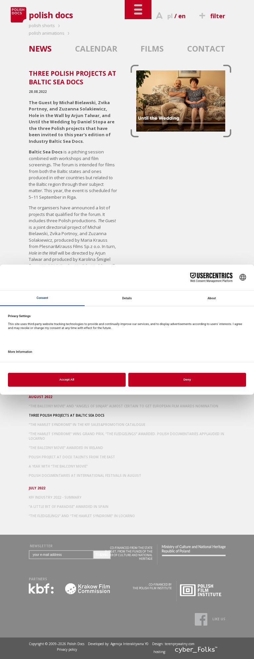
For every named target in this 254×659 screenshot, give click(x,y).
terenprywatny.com (179, 643)
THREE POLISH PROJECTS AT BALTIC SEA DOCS (67, 415)
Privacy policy (67, 649)
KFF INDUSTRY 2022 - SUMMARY (55, 497)
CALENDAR (96, 48)
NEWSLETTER (41, 546)
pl (170, 16)
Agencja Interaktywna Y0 (129, 643)
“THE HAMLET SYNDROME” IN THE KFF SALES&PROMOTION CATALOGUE (87, 424)
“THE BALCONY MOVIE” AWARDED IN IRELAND (66, 447)
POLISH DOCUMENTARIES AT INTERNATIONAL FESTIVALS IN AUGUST (85, 475)
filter (211, 16)
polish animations (50, 33)
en (182, 16)
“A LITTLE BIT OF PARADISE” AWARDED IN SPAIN (68, 506)
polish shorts (45, 25)
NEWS (40, 48)
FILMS (152, 48)
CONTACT (206, 48)
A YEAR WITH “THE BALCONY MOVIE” (58, 466)
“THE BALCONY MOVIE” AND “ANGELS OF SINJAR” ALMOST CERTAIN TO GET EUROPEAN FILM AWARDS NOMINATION (123, 406)
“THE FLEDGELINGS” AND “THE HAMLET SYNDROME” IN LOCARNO (82, 516)
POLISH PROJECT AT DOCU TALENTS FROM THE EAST (72, 457)
